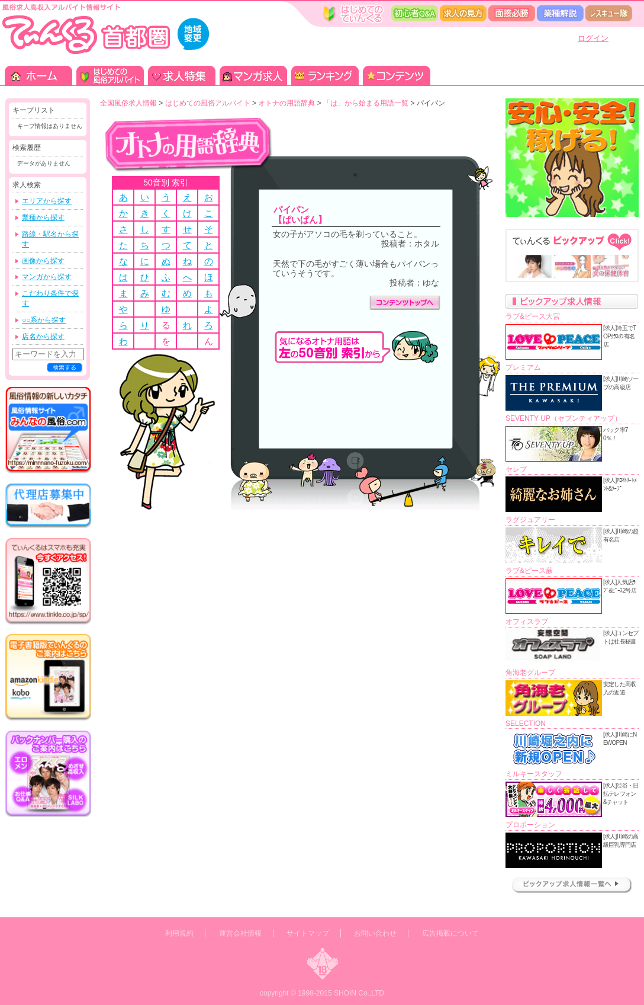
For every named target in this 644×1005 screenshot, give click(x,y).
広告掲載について (450, 933)
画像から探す (43, 261)
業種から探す (43, 217)
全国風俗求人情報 (128, 103)
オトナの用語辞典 (286, 103)
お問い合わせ (375, 933)
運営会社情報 (240, 933)
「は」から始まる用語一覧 (365, 103)
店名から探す (43, 336)
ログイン (593, 38)
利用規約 (179, 933)
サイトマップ (307, 933)
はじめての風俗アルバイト (207, 103)
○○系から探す (44, 320)
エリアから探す (47, 201)
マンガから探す (47, 277)
